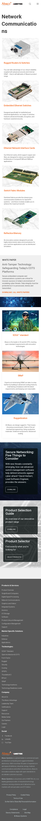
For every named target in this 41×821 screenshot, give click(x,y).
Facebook (8, 736)
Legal (24, 809)
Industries (5, 636)
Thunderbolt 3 (6, 675)
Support (4, 627)
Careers (4, 724)
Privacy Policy (11, 795)
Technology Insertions (9, 685)
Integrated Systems (8, 607)
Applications (6, 642)
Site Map (27, 813)
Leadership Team (7, 703)
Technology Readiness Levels (12, 688)
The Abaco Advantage (9, 700)
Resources (5, 714)
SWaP (4, 681)
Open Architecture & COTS (11, 654)
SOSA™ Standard (7, 651)
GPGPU (4, 671)
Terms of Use (18, 798)
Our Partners (6, 720)
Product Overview (8, 590)
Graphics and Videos (9, 603)
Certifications (6, 707)
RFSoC (4, 678)
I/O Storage (6, 613)
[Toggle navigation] (37, 4)
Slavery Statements (13, 813)
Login (3, 727)
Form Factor (6, 658)
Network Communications (11, 600)
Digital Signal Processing (10, 597)
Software (5, 617)
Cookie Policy (25, 795)
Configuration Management (11, 623)
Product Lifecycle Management (12, 620)
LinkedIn (7, 739)
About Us (5, 697)
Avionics (5, 610)
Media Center (6, 717)
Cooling (4, 668)
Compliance (14, 809)
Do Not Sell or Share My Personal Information (20, 801)
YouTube (8, 742)
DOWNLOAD (11, 489)
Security (4, 665)
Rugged (4, 661)
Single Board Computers (10, 593)
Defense (4, 639)
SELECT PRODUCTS (14, 557)
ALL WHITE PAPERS (21, 292)
